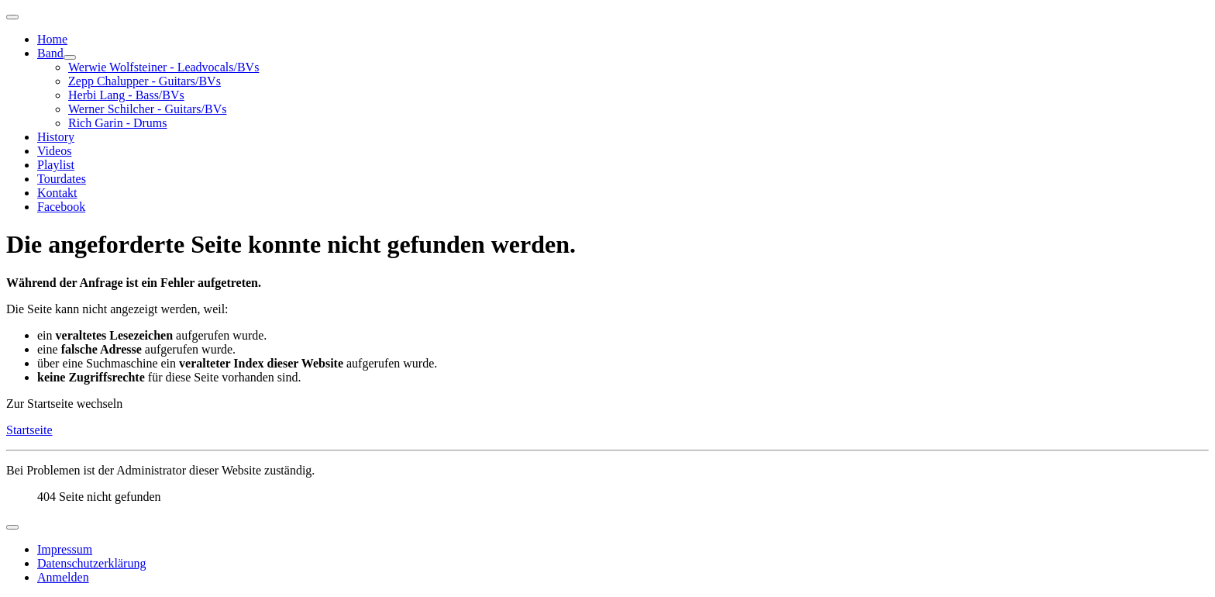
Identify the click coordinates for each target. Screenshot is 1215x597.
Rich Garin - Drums (117, 122)
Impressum (64, 549)
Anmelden (63, 577)
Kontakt (57, 192)
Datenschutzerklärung (91, 563)
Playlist (55, 164)
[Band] (70, 57)
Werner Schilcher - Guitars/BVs (147, 109)
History (55, 136)
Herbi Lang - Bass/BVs (126, 95)
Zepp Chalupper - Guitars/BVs (144, 81)
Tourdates (61, 178)
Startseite (29, 430)
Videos (54, 150)
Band (50, 53)
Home (52, 39)
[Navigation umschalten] (12, 17)
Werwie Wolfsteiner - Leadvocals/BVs (163, 67)
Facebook (61, 206)
